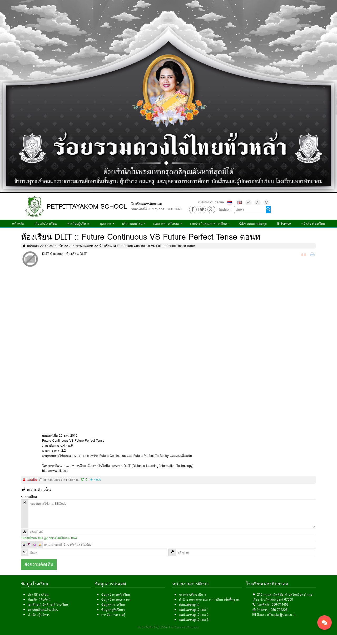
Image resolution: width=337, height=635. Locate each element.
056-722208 (279, 609)
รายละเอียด (29, 496)
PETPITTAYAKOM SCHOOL (87, 206)
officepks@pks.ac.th (281, 614)
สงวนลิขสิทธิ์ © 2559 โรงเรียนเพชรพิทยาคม (168, 627)
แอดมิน (32, 479)
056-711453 (280, 604)
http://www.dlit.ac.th (56, 470)
